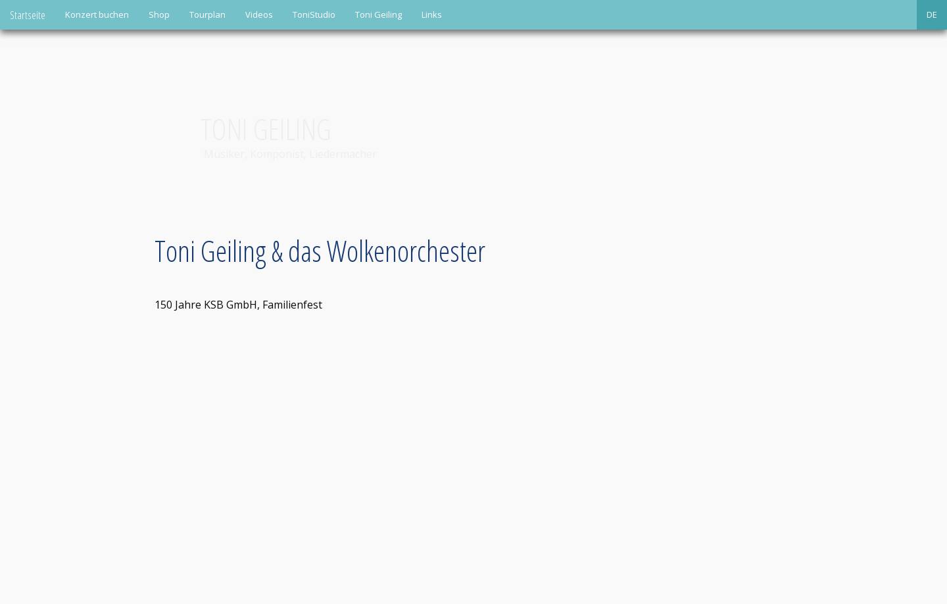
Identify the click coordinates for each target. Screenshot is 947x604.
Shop (159, 14)
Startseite (27, 14)
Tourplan (207, 14)
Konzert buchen (97, 14)
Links (432, 14)
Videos (259, 14)
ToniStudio (314, 14)
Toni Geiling (378, 14)
